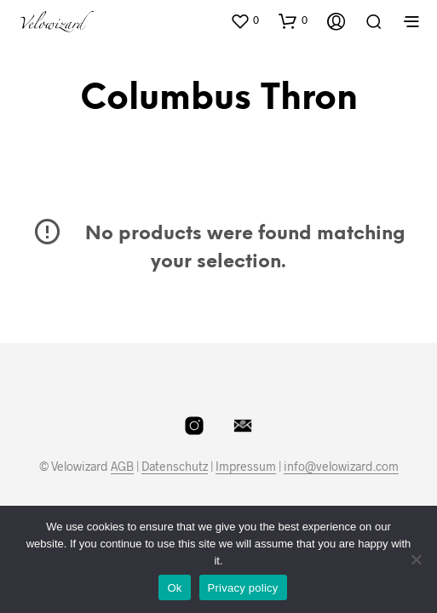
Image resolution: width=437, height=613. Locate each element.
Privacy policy (243, 587)
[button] (244, 20)
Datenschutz (174, 466)
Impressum (246, 466)
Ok (174, 587)
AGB (122, 466)
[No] (415, 559)
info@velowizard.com (341, 466)
